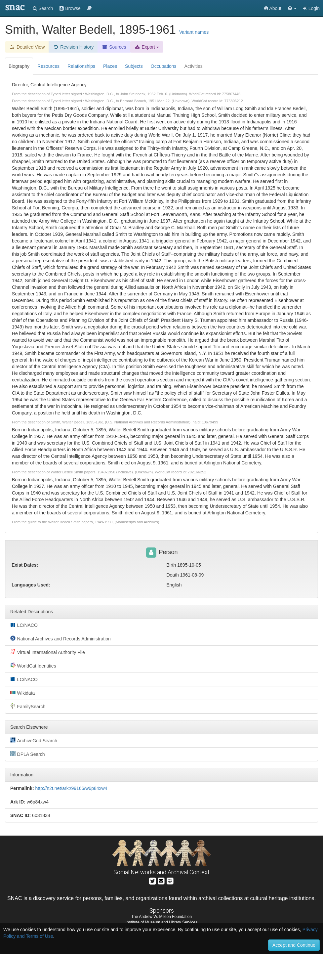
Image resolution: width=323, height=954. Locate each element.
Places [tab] (110, 66)
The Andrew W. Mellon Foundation (161, 916)
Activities (193, 66)
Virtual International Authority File (47, 652)
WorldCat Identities (33, 666)
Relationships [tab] (81, 66)
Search (43, 8)
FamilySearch (27, 706)
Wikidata (22, 693)
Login (311, 8)
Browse (70, 8)
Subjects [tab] (134, 66)
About (272, 8)
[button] (292, 8)
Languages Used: (31, 584)
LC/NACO (24, 625)
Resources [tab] (48, 66)
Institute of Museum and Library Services (161, 922)
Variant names (194, 32)
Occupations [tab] (164, 66)
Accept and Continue (293, 945)
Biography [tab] (19, 66)
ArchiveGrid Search (33, 740)
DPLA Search (27, 754)
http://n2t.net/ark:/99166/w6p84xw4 (71, 788)
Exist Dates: (25, 565)
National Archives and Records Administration (60, 638)
